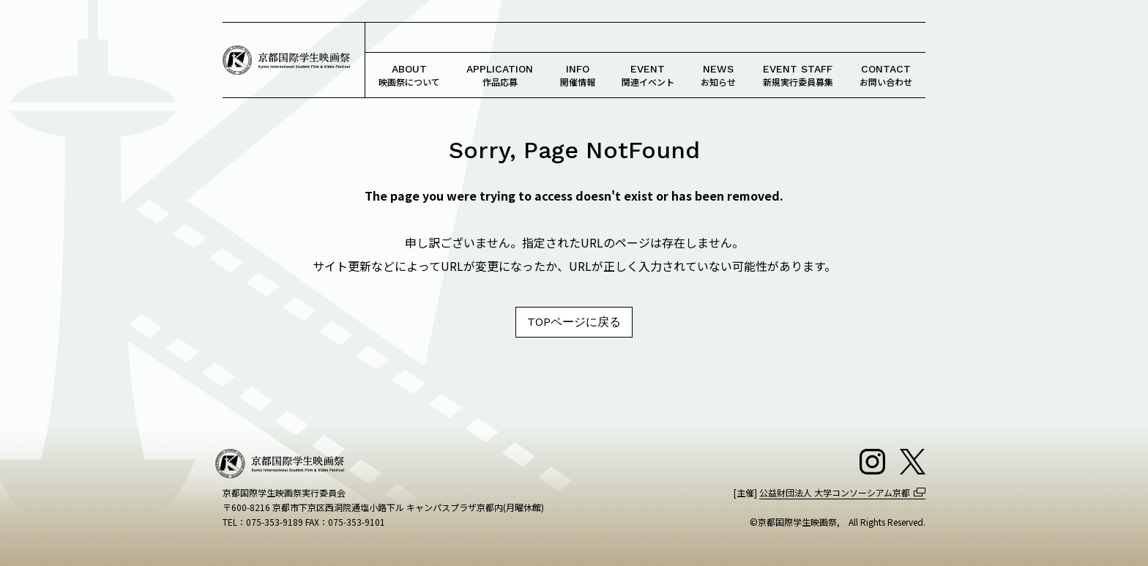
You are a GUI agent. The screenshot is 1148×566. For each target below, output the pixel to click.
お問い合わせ (886, 75)
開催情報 (577, 75)
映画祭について (409, 75)
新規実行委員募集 (798, 75)
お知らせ (718, 75)
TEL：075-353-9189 (263, 521)
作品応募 (499, 75)
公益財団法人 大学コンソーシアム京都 (834, 492)
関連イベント (648, 75)
